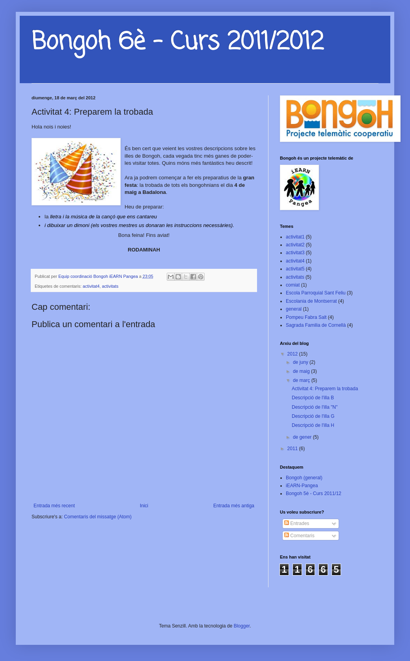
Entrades (296, 523)
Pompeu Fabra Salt (306, 317)
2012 (293, 354)
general (294, 309)
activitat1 (295, 237)
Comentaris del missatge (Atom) (97, 516)
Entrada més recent (54, 505)
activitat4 (91, 286)
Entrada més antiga (233, 505)
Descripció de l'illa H (313, 425)
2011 (293, 448)
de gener (303, 437)
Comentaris (299, 535)
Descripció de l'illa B (313, 397)
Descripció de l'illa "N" (314, 407)
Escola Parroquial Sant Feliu (315, 293)
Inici (144, 505)
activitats (110, 286)
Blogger (242, 626)
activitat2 (295, 245)
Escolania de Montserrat (311, 301)
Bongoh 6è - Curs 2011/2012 (178, 42)
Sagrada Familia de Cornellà (316, 325)
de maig (302, 371)
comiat (293, 285)
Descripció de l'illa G (313, 416)
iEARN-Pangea (302, 485)
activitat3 (295, 252)
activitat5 (295, 269)
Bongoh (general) (304, 477)
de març (302, 380)
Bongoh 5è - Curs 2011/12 (313, 493)
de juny (301, 362)
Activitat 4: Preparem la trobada (325, 388)
